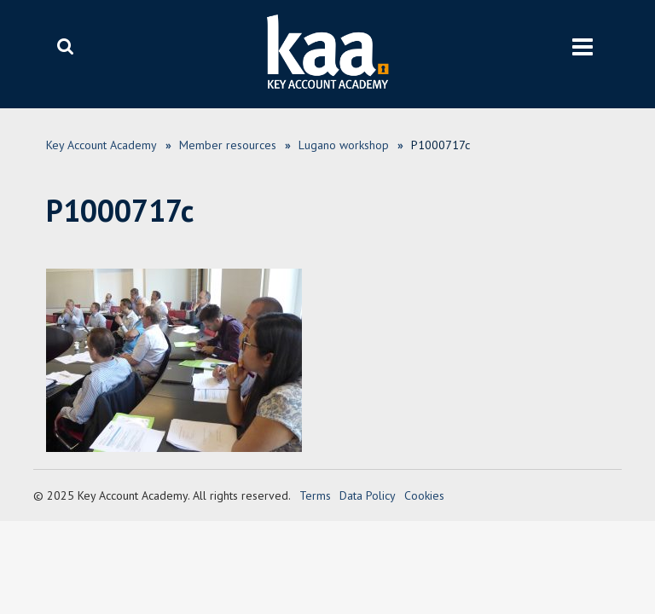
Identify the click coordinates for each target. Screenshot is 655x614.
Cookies (424, 495)
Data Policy (367, 495)
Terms (315, 495)
